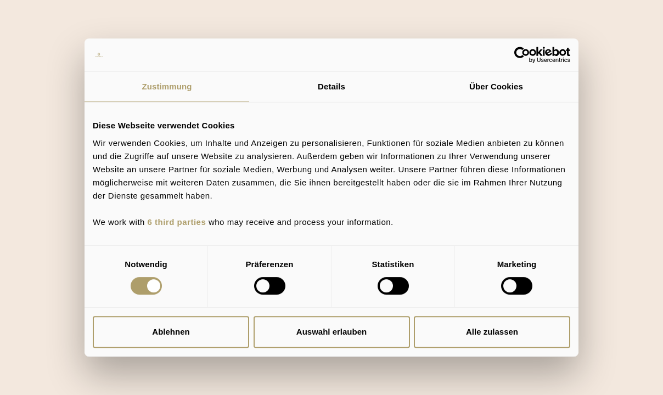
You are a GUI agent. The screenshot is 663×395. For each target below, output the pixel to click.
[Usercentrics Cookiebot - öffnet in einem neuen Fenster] (522, 55)
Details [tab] (331, 86)
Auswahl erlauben (331, 331)
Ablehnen (170, 331)
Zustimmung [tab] (167, 86)
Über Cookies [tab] (496, 86)
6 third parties (177, 222)
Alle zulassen (492, 331)
